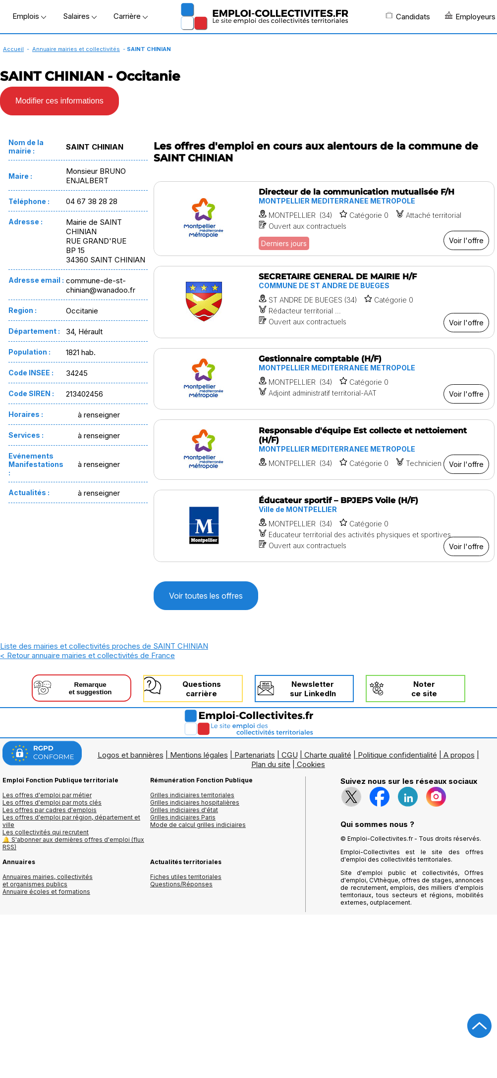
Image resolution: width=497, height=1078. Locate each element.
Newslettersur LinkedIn (313, 688)
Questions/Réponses (181, 884)
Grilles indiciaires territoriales (192, 795)
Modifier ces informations (59, 101)
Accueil (13, 49)
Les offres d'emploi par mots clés (52, 802)
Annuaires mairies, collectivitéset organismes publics (47, 880)
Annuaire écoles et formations (46, 891)
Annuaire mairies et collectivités (76, 49)
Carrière (130, 16)
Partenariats (254, 755)
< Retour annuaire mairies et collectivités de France (87, 655)
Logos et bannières (131, 755)
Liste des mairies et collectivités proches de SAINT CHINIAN (104, 646)
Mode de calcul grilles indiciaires (198, 824)
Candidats (408, 16)
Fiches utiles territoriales (185, 876)
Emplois (29, 16)
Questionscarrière (201, 688)
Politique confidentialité (397, 755)
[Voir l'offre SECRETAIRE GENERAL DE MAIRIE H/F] (324, 302)
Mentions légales (199, 755)
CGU (289, 755)
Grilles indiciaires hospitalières (194, 802)
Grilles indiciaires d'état (184, 810)
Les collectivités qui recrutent (45, 832)
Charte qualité (327, 755)
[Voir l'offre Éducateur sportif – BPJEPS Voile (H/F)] (324, 526)
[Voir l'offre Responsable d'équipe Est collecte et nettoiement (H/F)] (324, 449)
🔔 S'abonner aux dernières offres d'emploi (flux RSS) (73, 843)
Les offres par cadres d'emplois (49, 810)
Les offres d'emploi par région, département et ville (71, 821)
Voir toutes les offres (206, 596)
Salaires (80, 16)
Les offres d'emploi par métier (47, 795)
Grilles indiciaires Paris (183, 817)
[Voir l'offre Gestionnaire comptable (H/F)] (324, 379)
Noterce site (424, 688)
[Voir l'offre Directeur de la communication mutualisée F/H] (324, 219)
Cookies (311, 764)
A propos (459, 755)
